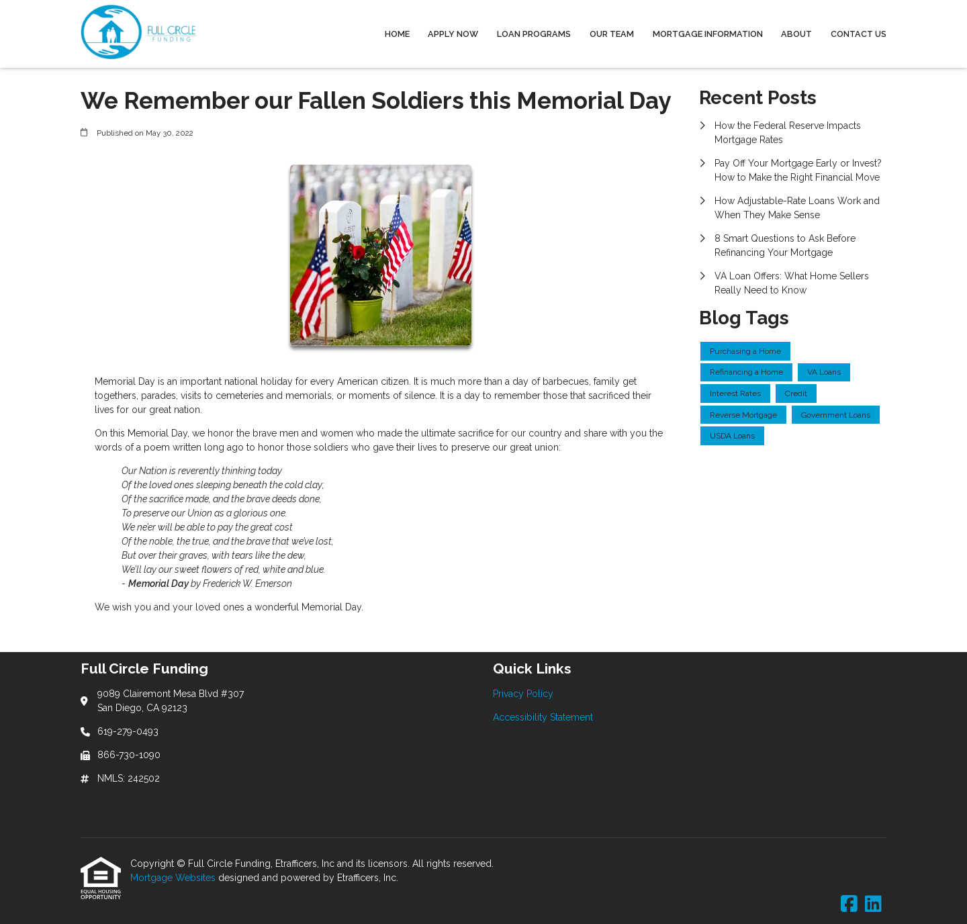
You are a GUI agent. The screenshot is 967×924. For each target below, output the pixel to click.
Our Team (612, 34)
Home (397, 34)
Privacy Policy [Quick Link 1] (523, 693)
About (796, 34)
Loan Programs (534, 34)
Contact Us (858, 34)
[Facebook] (849, 904)
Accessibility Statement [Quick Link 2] (543, 717)
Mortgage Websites (174, 877)
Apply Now (453, 34)
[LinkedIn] (873, 904)
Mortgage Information (708, 34)
